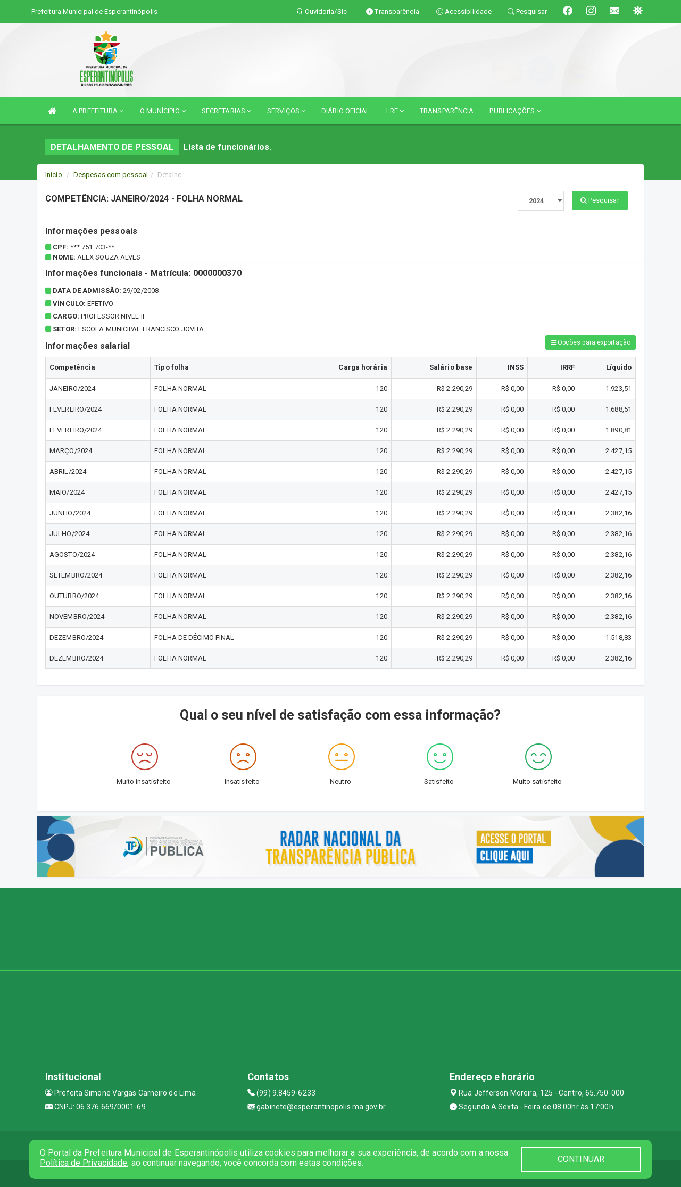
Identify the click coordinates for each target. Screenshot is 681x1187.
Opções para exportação (590, 342)
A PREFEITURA (97, 111)
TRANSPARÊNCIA (447, 111)
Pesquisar (599, 200)
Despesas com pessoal (110, 175)
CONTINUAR (581, 1159)
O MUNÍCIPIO (163, 111)
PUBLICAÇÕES (515, 111)
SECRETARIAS (226, 111)
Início (53, 175)
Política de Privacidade (83, 1163)
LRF (395, 111)
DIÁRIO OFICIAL (345, 111)
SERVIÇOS (286, 111)
